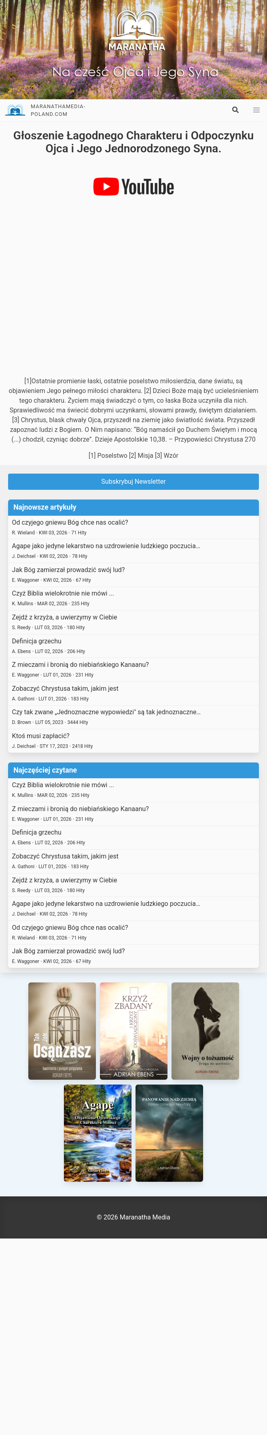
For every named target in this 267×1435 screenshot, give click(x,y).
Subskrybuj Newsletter (133, 481)
